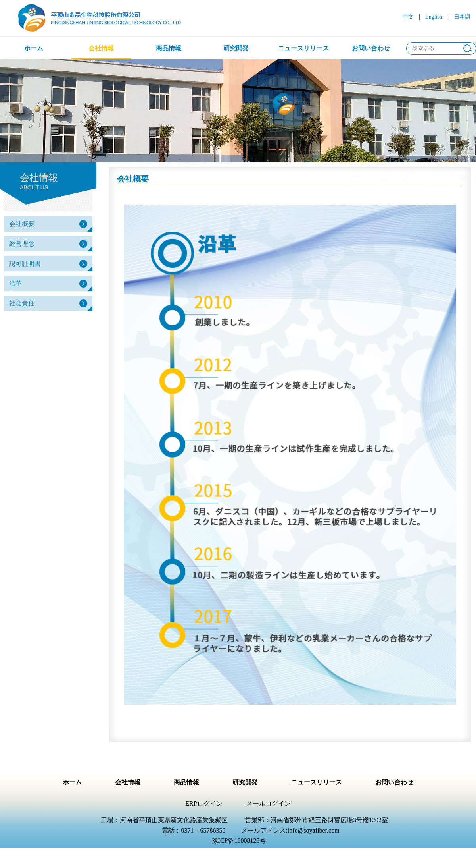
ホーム (33, 48)
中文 (408, 17)
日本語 (462, 17)
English (433, 17)
